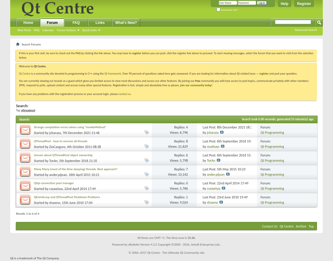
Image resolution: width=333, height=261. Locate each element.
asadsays (213, 146)
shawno (54, 203)
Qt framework (112, 73)
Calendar (48, 30)
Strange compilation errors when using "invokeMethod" (70, 127)
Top (311, 226)
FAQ (36, 30)
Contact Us (270, 226)
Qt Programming (272, 132)
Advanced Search (306, 30)
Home (28, 23)
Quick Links (89, 30)
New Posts (24, 30)
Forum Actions (66, 30)
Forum (52, 23)
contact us (124, 94)
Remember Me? (227, 10)
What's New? (126, 23)
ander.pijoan (58, 175)
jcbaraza (55, 133)
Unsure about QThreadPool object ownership (63, 155)
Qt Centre (25, 73)
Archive (301, 226)
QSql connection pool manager (54, 183)
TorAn (53, 161)
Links (99, 23)
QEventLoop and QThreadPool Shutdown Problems (67, 197)
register (264, 73)
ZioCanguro (57, 147)
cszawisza (56, 189)
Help (284, 4)
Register (304, 4)
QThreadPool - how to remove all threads (61, 141)
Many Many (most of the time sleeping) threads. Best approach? (76, 169)
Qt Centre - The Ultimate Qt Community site (176, 253)
